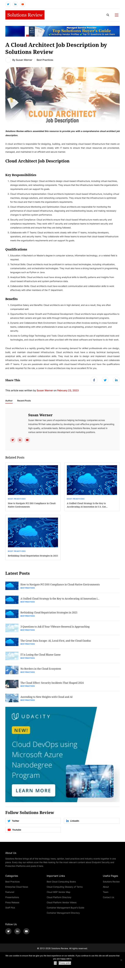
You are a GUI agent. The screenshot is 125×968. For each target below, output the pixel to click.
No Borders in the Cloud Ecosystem (41, 671)
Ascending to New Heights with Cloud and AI (47, 699)
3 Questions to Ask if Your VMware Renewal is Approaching (55, 628)
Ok (55, 963)
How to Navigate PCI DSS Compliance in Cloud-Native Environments (32, 506)
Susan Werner (24, 60)
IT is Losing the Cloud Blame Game (41, 656)
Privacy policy (65, 963)
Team (105, 894)
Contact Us (108, 899)
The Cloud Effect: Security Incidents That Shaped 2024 (52, 685)
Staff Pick (10, 910)
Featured (9, 894)
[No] (121, 960)
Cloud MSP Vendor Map (58, 894)
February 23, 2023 (68, 391)
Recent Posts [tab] (24, 401)
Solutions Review (111, 884)
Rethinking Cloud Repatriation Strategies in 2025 (33, 556)
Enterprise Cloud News (16, 889)
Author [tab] (9, 401)
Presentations (12, 899)
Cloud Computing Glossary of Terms (65, 889)
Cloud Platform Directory (59, 899)
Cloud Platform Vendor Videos (61, 905)
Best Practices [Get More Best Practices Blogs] (45, 60)
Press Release (12, 905)
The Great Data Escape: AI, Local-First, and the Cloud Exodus (56, 642)
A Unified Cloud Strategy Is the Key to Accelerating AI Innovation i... (60, 599)
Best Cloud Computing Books (61, 884)
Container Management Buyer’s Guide (65, 910)
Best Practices (17, 499)
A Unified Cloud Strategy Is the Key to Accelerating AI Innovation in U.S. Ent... (87, 506)
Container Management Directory (63, 915)
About (106, 889)
